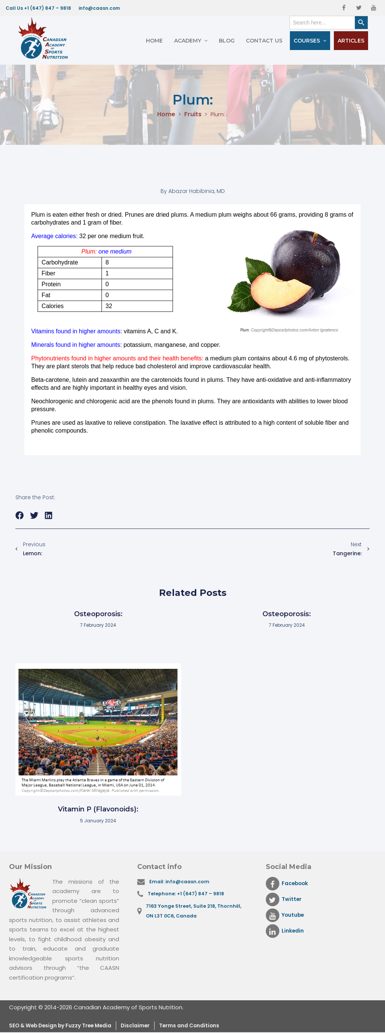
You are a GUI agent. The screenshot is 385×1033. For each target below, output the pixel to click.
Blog (227, 40)
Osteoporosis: (98, 614)
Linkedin (286, 931)
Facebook (288, 883)
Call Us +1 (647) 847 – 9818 (38, 8)
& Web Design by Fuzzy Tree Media (74, 1026)
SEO (15, 1026)
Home (154, 40)
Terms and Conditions (209, 1026)
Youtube (286, 915)
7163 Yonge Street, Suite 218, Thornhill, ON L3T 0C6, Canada (195, 914)
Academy (187, 40)
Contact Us (264, 40)
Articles (351, 40)
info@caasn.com (99, 8)
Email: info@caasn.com (181, 882)
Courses (307, 40)
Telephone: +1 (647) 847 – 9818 (188, 895)
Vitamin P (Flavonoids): (98, 809)
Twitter (284, 899)
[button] (19, 515)
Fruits (192, 114)
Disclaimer (151, 1026)
